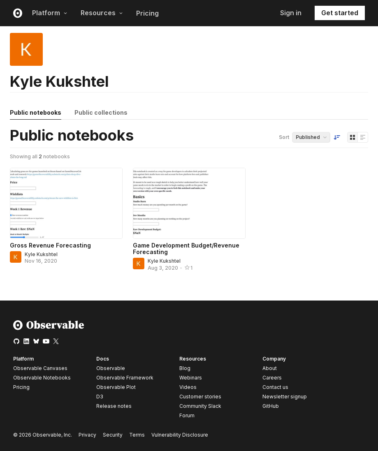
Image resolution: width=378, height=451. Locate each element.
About (269, 368)
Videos (188, 387)
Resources (102, 13)
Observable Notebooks (42, 378)
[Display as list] (363, 137)
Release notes (114, 406)
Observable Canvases (40, 368)
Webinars (190, 378)
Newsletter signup (284, 397)
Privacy (87, 435)
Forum (187, 415)
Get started (339, 13)
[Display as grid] (352, 137)
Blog (184, 368)
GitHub (270, 406)
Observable (110, 368)
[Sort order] (337, 137)
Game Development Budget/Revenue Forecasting (186, 248)
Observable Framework (124, 378)
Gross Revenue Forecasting (50, 245)
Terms (137, 435)
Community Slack (200, 406)
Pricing (147, 13)
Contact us (275, 387)
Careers (272, 378)
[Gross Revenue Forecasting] (66, 203)
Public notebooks (35, 112)
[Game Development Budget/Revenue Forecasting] (189, 203)
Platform (49, 13)
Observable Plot (116, 387)
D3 (99, 396)
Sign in (290, 13)
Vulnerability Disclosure (179, 435)
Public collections (101, 112)
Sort (284, 137)
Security (113, 435)
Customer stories (200, 396)
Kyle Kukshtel (41, 254)
